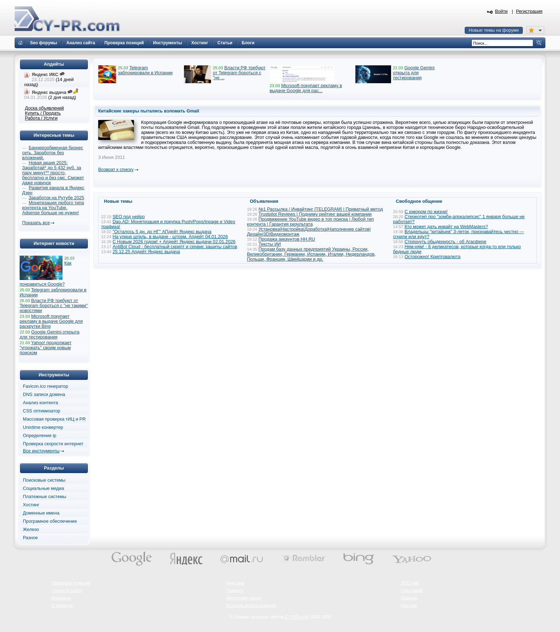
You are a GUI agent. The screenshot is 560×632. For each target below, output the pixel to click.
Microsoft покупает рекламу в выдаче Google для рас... (306, 88)
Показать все (36, 222)
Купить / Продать (43, 113)
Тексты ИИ (270, 244)
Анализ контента (40, 402)
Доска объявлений (44, 108)
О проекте (62, 605)
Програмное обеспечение (50, 521)
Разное (30, 537)
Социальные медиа (43, 488)
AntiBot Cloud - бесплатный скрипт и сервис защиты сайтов (174, 246)
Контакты (61, 598)
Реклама (235, 583)
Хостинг (31, 504)
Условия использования (251, 605)
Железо (31, 529)
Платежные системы (44, 496)
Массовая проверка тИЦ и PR (54, 419)
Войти (501, 11)
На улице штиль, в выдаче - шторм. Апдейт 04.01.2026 (170, 236)
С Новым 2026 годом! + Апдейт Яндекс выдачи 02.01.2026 (173, 241)
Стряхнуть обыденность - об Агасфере (445, 241)
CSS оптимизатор (41, 410)
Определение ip (39, 435)
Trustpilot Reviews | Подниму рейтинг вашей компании (315, 214)
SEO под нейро (128, 216)
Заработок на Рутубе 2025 (56, 197)
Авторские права (243, 598)
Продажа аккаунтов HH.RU (287, 239)
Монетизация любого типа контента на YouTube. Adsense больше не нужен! (53, 207)
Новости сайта (66, 590)
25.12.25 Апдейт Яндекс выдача (146, 251)
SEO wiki (410, 583)
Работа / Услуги (41, 118)
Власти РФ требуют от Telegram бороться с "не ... (239, 72)
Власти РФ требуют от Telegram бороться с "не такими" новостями (54, 305)
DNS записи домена (44, 394)
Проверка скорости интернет (53, 443)
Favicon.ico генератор (45, 386)
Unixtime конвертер (43, 427)
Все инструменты (41, 450)
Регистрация (529, 11)
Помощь (235, 590)
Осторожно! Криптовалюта (433, 256)
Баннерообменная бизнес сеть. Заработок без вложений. (52, 152)
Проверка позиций (70, 583)
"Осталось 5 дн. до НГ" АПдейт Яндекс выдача (161, 231)
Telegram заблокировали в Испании (145, 70)
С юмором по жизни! (426, 211)
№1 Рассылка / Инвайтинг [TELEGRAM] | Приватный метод (321, 209)
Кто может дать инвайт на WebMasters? (446, 226)
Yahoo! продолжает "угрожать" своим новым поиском (45, 347)
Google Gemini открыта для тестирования (414, 72)
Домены (409, 598)
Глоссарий (412, 590)
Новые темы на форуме (494, 30)
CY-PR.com (297, 617)
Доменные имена (41, 513)
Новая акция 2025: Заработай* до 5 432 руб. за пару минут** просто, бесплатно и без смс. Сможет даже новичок (53, 172)
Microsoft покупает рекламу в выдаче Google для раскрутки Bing (51, 321)
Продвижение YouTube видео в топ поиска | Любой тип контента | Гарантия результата (310, 222)
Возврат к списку (116, 169)
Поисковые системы (44, 480)
